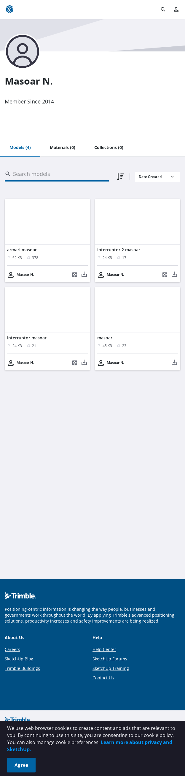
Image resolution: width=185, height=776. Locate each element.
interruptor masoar (27, 338)
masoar (104, 338)
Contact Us (103, 678)
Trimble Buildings (22, 668)
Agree (21, 765)
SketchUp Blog (19, 659)
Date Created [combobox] (150, 176)
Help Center (104, 649)
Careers (12, 649)
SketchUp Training (110, 668)
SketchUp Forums (109, 659)
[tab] (20, 148)
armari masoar (22, 249)
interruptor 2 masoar (118, 249)
